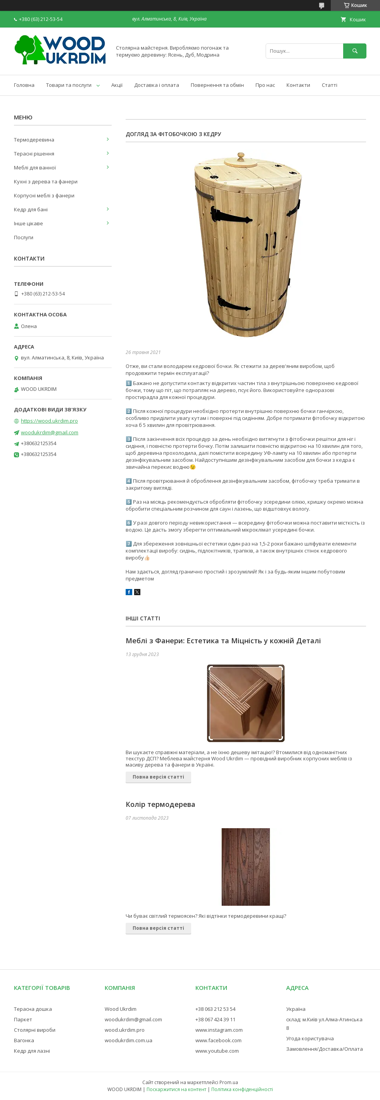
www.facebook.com (218, 1040)
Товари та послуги (69, 84)
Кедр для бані (31, 209)
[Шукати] (354, 51)
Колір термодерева (160, 804)
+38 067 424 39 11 (215, 1019)
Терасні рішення (34, 153)
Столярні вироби (34, 1029)
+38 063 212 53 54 (215, 1008)
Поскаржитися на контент (176, 1089)
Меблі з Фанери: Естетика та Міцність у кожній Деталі (223, 640)
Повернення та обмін (217, 84)
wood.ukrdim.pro (125, 1029)
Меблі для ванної (35, 167)
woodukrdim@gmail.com (49, 432)
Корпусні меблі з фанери (44, 195)
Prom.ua (228, 1082)
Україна (296, 1008)
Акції (117, 84)
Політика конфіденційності (242, 1089)
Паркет (23, 1019)
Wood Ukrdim (120, 1008)
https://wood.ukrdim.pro (49, 421)
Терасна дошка (33, 1008)
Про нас (265, 84)
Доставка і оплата (156, 84)
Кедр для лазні (32, 1050)
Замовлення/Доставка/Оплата (324, 1048)
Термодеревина (34, 139)
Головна (24, 84)
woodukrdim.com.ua (128, 1040)
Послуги (23, 237)
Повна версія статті (158, 777)
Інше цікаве (28, 223)
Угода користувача (310, 1038)
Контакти (298, 84)
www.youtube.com (217, 1050)
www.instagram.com (219, 1029)
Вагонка (24, 1040)
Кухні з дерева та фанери (46, 181)
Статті (329, 84)
